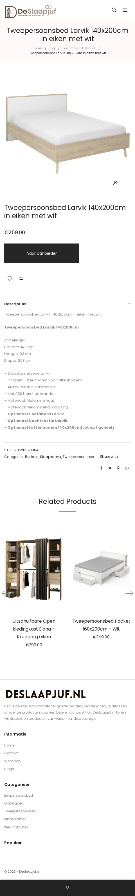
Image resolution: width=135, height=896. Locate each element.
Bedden (90, 48)
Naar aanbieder (42, 253)
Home (38, 48)
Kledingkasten (16, 827)
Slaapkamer (71, 48)
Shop (52, 48)
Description (15, 304)
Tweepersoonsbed (78, 456)
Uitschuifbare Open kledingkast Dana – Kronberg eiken (33, 629)
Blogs (9, 769)
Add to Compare (21, 279)
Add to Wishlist (9, 279)
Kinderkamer (15, 819)
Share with (109, 456)
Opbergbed (14, 803)
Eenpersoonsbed (18, 795)
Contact (11, 753)
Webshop (12, 761)
